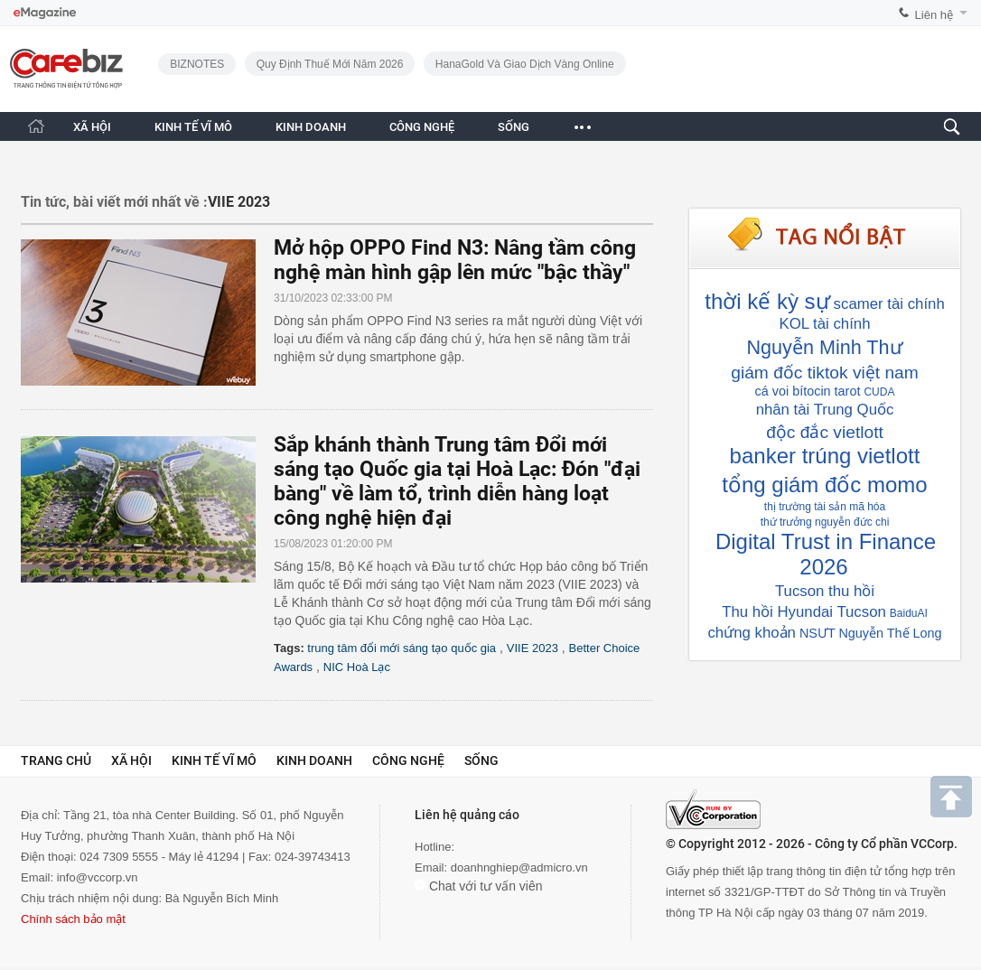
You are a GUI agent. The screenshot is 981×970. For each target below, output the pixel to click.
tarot (848, 391)
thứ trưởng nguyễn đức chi (825, 522)
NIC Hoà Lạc (356, 667)
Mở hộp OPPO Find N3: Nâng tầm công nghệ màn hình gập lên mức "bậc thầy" (455, 260)
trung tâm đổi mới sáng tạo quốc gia (401, 648)
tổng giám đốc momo (824, 484)
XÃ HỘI (92, 127)
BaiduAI (909, 613)
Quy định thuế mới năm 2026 (330, 64)
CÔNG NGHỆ (421, 127)
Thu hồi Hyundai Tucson (804, 611)
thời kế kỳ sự (767, 301)
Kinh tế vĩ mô (214, 760)
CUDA (879, 392)
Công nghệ (408, 760)
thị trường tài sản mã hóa (824, 506)
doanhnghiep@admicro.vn (519, 867)
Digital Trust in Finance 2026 (825, 554)
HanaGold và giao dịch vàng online (524, 64)
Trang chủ (56, 760)
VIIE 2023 (532, 648)
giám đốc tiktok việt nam (824, 372)
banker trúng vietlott (825, 455)
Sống (481, 760)
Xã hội (131, 760)
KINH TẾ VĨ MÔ (193, 127)
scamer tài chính (889, 303)
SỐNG (513, 127)
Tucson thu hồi (824, 591)
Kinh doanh (314, 760)
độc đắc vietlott (824, 432)
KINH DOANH (311, 127)
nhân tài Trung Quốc (825, 409)
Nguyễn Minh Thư (824, 347)
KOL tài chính (824, 323)
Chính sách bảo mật (73, 919)
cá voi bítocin (793, 391)
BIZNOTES (197, 64)
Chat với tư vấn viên (479, 886)
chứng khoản (751, 632)
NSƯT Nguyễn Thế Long (870, 633)
